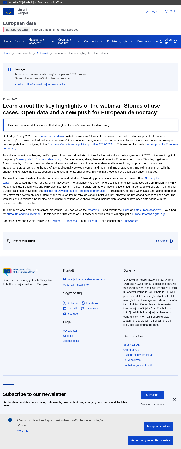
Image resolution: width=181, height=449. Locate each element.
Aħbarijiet (42, 53)
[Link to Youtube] (70, 314)
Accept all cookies (158, 426)
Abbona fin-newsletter (76, 284)
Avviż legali (70, 330)
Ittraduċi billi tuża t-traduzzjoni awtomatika (39, 84)
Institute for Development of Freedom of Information (74, 190)
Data (17, 41)
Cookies (68, 335)
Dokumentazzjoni (149, 41)
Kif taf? (56, 2)
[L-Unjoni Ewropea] (16, 11)
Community (91, 41)
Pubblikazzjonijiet (117, 41)
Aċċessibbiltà (71, 340)
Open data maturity (64, 41)
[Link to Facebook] (89, 303)
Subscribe (152, 394)
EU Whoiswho (132, 360)
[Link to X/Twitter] (70, 303)
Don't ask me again (152, 404)
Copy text (164, 241)
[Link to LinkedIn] (70, 308)
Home (8, 41)
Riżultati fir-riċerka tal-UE (138, 354)
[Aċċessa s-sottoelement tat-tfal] (24, 41)
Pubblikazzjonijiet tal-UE (138, 365)
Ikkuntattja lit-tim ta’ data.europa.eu (84, 279)
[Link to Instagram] (89, 308)
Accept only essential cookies (150, 440)
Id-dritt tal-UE (131, 344)
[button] (170, 11)
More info (22, 430)
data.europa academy (36, 41)
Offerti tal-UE (131, 349)
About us (171, 41)
